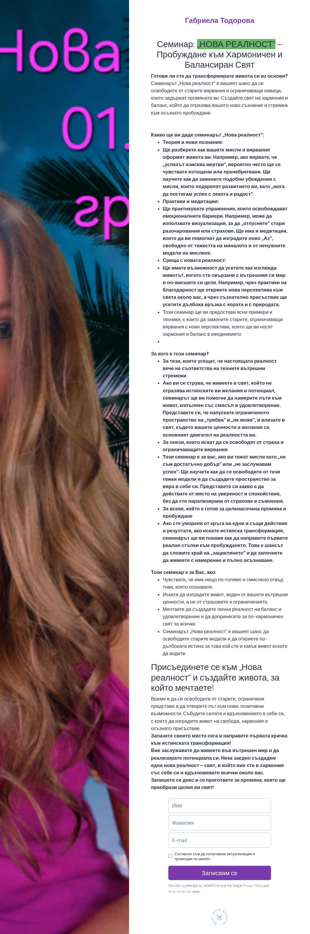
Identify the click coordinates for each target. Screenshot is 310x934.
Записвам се (220, 873)
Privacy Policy (252, 886)
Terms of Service (180, 892)
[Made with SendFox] (219, 917)
